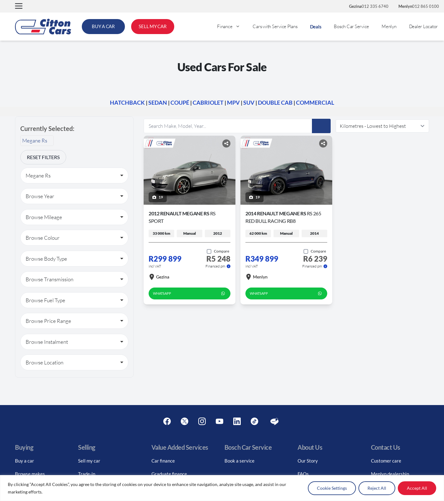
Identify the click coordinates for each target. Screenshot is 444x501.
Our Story (308, 460)
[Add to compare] (218, 251)
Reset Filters (43, 157)
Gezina (159, 277)
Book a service (239, 460)
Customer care (386, 460)
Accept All (417, 488)
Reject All (377, 488)
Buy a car (24, 460)
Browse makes (30, 474)
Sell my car (89, 460)
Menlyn (389, 26)
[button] (18, 6)
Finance (231, 27)
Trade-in (86, 474)
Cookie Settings (332, 488)
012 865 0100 (418, 6)
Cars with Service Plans (275, 26)
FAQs (303, 474)
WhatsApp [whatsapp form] (189, 293)
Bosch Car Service (351, 26)
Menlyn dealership (390, 474)
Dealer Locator (423, 26)
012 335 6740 (368, 6)
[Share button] (226, 143)
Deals (316, 26)
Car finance (163, 460)
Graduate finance (169, 474)
